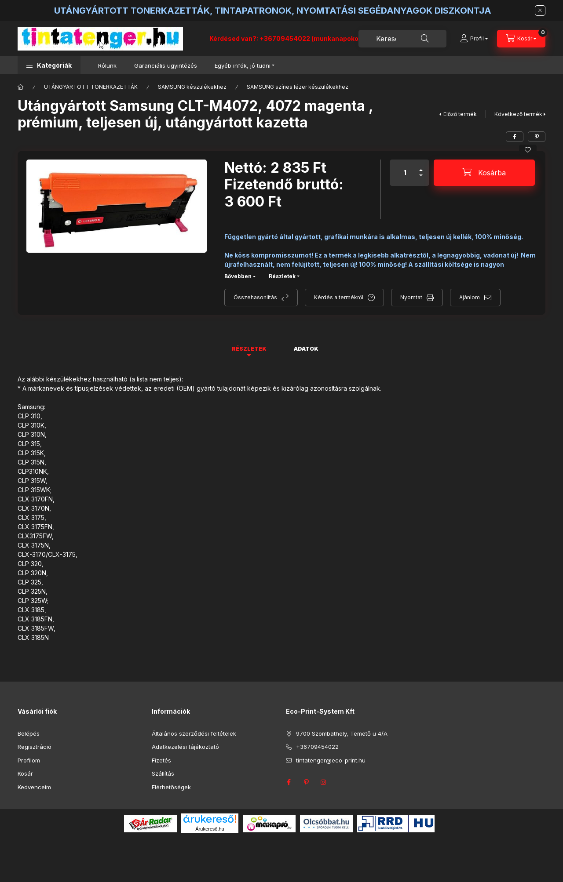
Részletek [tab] (249, 348)
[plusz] (420, 166)
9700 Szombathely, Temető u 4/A (342, 733)
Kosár (25, 773)
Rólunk (107, 65)
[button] (49, 65)
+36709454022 (317, 746)
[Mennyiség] (405, 172)
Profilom (29, 760)
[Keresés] (425, 38)
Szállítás (163, 773)
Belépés (29, 733)
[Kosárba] (484, 173)
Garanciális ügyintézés (165, 65)
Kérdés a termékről (338, 297)
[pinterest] (536, 136)
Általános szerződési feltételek (194, 733)
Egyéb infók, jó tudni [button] (243, 65)
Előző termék (460, 114)
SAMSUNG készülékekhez (192, 86)
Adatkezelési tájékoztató (185, 746)
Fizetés (161, 760)
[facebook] (514, 136)
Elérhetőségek (171, 787)
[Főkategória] (21, 87)
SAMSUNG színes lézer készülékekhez (297, 86)
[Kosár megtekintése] (521, 38)
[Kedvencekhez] (528, 150)
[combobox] (402, 38)
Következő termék (518, 114)
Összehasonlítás (255, 297)
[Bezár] (540, 10)
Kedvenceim (34, 787)
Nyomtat (411, 297)
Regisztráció (34, 746)
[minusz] (420, 179)
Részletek (282, 276)
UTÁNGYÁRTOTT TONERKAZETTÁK (91, 86)
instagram (324, 782)
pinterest (306, 782)
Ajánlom (469, 297)
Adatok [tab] (306, 348)
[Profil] (474, 38)
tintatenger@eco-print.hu (331, 760)
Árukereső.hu (209, 828)
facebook (288, 782)
